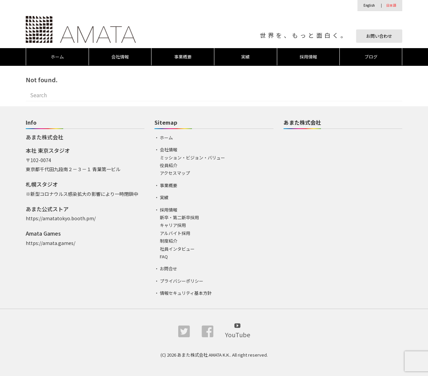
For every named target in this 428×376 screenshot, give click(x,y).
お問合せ (168, 268)
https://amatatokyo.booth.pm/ (61, 218)
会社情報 (120, 56)
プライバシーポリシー (181, 281)
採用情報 (308, 56)
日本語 (391, 5)
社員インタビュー (177, 249)
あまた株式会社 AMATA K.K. (203, 355)
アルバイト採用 (175, 233)
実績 (245, 56)
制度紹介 (168, 241)
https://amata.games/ (50, 243)
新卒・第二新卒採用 (179, 217)
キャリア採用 (173, 225)
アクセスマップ (175, 173)
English (369, 5)
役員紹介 (168, 165)
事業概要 (183, 56)
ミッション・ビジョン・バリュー (192, 157)
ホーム (57, 56)
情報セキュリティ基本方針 (186, 293)
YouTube (237, 330)
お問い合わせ (379, 36)
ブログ (371, 56)
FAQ (164, 256)
